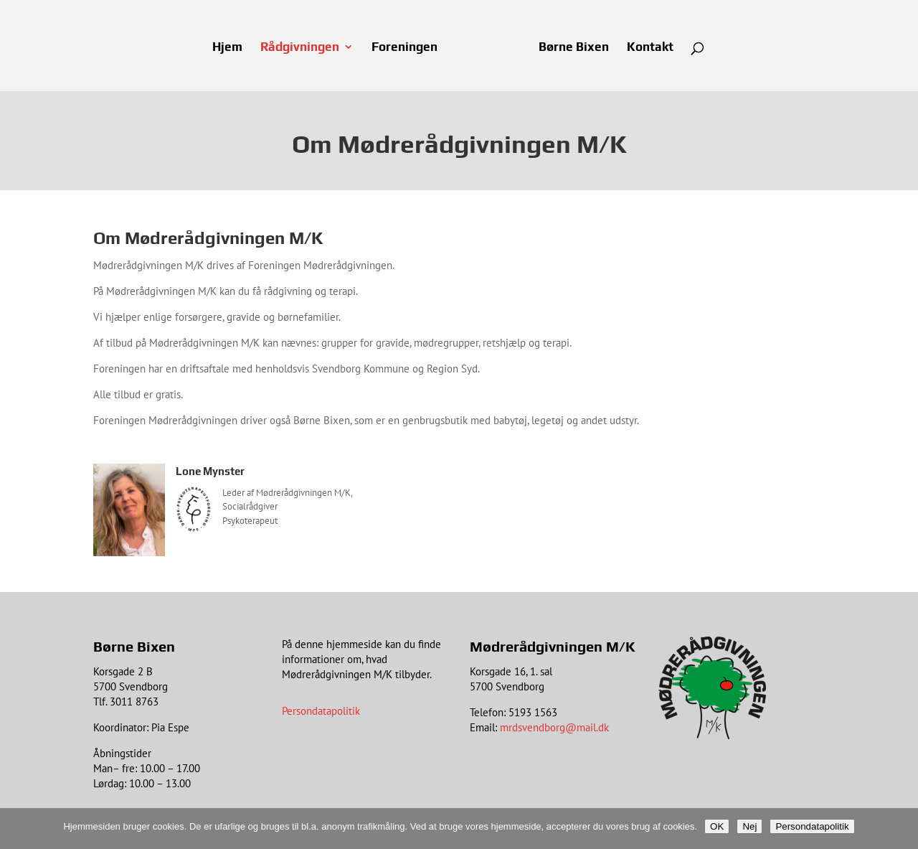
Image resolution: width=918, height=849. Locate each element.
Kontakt (650, 48)
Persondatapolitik (321, 711)
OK (717, 826)
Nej (749, 826)
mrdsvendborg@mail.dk (554, 727)
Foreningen (404, 48)
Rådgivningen (299, 48)
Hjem (227, 48)
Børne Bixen (574, 48)
